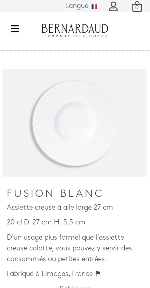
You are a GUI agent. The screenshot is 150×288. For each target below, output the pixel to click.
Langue (81, 6)
